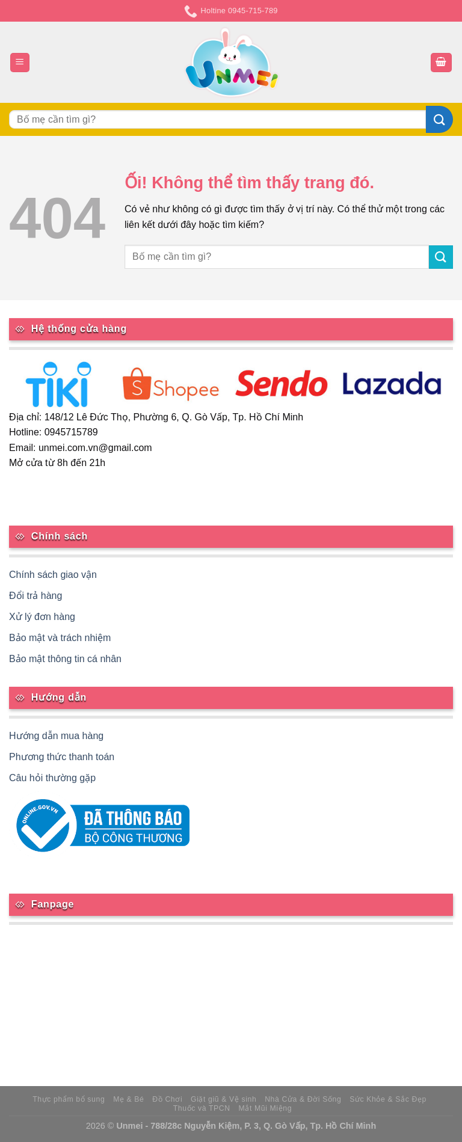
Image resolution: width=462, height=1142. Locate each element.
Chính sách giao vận (53, 574)
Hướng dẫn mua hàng (56, 736)
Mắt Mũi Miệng (265, 1108)
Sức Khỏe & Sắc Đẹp (388, 1099)
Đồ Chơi (167, 1099)
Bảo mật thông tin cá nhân (65, 659)
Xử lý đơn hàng (42, 617)
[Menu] (20, 63)
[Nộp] (439, 119)
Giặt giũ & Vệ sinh (223, 1099)
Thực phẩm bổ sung (68, 1099)
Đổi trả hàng (35, 596)
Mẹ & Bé (128, 1099)
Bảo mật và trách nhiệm (60, 638)
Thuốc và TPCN (201, 1108)
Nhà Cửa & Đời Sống (303, 1099)
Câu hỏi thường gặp (52, 778)
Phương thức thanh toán (61, 757)
